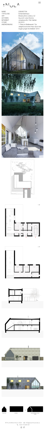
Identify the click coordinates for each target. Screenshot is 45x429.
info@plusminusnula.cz (33, 423)
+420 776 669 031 (24, 425)
